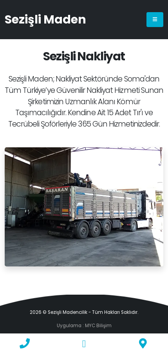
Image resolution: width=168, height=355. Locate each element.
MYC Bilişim (98, 325)
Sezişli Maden (45, 19)
